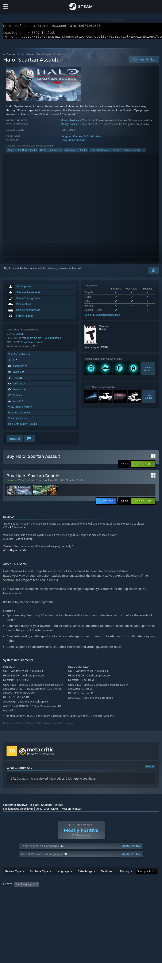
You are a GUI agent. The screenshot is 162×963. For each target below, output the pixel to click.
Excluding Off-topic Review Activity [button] (67, 892)
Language (63, 879)
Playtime (106, 879)
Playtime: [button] (99, 892)
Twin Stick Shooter (99, 152)
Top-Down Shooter (27, 152)
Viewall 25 (147, 371)
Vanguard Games (71, 138)
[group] (81, 895)
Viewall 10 (148, 399)
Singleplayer (55, 152)
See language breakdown (18, 811)
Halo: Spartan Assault (43, 482)
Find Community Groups (22, 426)
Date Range (85, 879)
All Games (9, 56)
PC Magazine (18, 529)
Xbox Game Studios (73, 142)
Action (11, 152)
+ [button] (144, 152)
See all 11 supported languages (102, 317)
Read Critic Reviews (40, 756)
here (76, 781)
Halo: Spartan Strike (71, 482)
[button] (143, 466)
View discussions (18, 420)
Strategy (117, 152)
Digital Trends (18, 552)
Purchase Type (39, 879)
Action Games (26, 56)
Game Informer (24, 541)
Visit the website (19, 356)
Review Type (13, 879)
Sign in (7, 271)
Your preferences (72, 811)
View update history (20, 409)
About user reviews (47, 811)
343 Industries (92, 138)
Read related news (19, 415)
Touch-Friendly (132, 152)
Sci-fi (42, 152)
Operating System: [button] (14, 898)
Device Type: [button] (69, 898)
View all (150, 769)
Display (124, 879)
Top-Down (70, 152)
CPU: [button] (36, 898)
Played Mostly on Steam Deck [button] (130, 892)
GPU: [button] (50, 898)
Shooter (83, 152)
